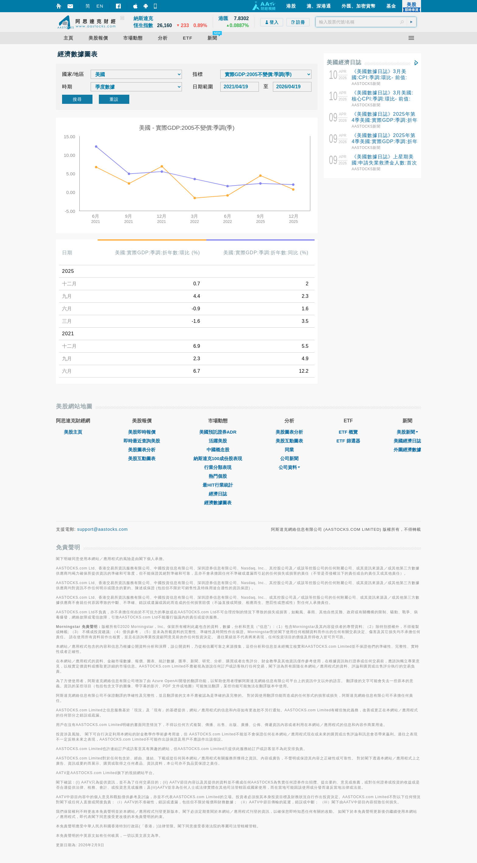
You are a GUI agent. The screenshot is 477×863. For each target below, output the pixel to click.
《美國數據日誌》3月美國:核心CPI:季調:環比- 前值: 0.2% (382, 98)
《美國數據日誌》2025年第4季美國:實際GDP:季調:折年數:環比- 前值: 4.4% (385, 120)
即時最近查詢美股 (142, 440)
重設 (114, 99)
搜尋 (77, 99)
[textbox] (366, 22)
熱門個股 (218, 476)
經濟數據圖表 (218, 502)
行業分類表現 (218, 467)
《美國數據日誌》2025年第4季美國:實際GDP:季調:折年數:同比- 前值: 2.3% (385, 141)
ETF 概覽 (348, 432)
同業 (289, 449)
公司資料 (289, 467)
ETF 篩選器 (348, 440)
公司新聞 (289, 458)
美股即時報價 (141, 432)
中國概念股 (218, 449)
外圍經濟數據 (407, 449)
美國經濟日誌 (344, 62)
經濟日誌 (218, 493)
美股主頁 (73, 432)
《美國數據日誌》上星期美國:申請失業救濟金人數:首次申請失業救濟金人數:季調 (384, 162)
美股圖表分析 (141, 449)
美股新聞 (407, 432)
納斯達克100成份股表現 (217, 458)
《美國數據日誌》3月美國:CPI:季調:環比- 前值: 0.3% (379, 77)
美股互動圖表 (141, 458)
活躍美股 (218, 440)
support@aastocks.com (102, 529)
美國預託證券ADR (218, 432)
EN (99, 6)
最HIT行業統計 (218, 485)
